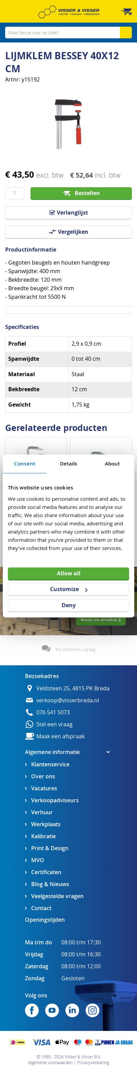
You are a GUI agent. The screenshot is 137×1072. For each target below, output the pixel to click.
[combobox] (68, 32)
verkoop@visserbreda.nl (67, 700)
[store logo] (68, 12)
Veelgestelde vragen (57, 896)
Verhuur (42, 812)
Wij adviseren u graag (75, 649)
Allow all (68, 573)
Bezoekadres (42, 676)
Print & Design (49, 848)
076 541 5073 (53, 712)
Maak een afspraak (60, 736)
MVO (37, 860)
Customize (68, 589)
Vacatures (44, 788)
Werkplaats (46, 824)
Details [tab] (68, 463)
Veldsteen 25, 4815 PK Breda (73, 688)
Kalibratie (43, 836)
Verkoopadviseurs (55, 800)
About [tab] (112, 463)
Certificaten (46, 872)
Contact (41, 908)
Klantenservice (50, 764)
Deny (69, 605)
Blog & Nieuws (50, 884)
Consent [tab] (24, 463)
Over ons (43, 776)
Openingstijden (45, 919)
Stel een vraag (54, 724)
